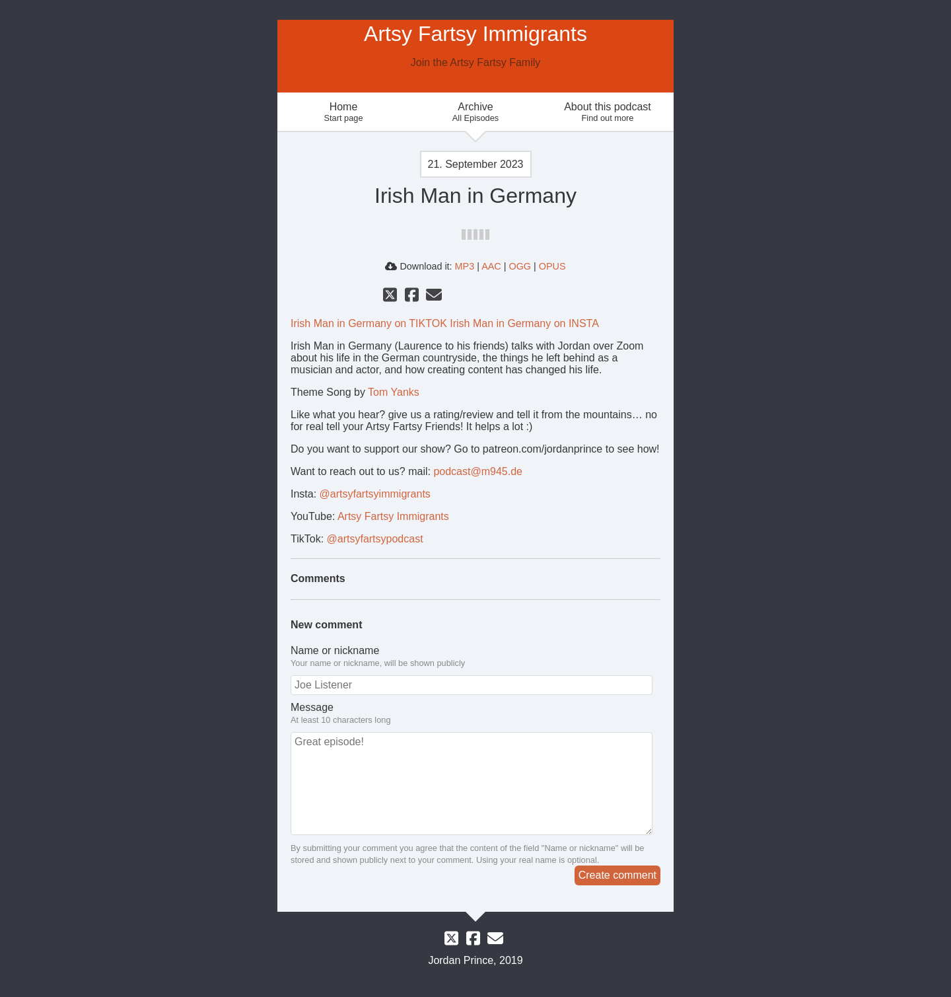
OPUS (552, 266)
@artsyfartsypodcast (375, 538)
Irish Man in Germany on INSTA (524, 323)
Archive (475, 112)
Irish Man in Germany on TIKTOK (369, 323)
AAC (491, 266)
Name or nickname (475, 657)
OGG (520, 266)
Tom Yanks (393, 392)
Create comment (617, 875)
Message (475, 713)
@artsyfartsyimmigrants (375, 493)
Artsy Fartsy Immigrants (393, 516)
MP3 (465, 266)
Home (343, 112)
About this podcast (608, 112)
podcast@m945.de (477, 471)
